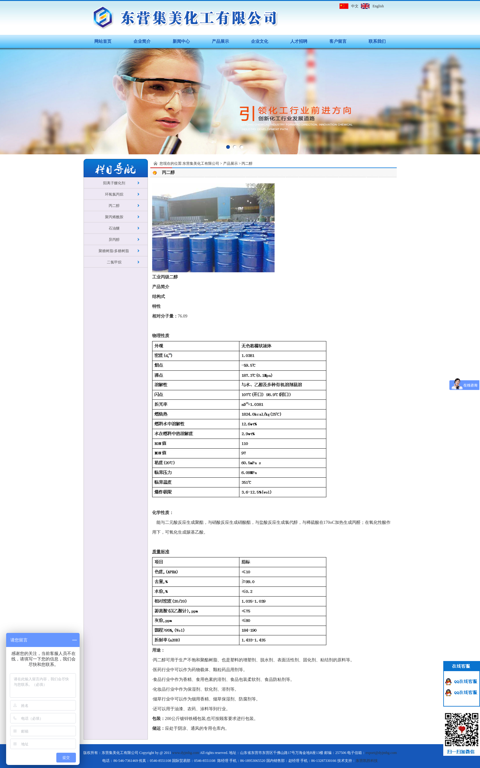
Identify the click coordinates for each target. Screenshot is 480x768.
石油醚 (114, 228)
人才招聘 (298, 41)
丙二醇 (114, 206)
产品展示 (220, 41)
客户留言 (338, 41)
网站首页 (102, 41)
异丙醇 (114, 239)
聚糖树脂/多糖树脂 (114, 251)
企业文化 (259, 41)
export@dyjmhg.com (381, 753)
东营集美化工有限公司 (200, 163)
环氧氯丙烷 (114, 194)
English (378, 6)
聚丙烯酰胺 (114, 217)
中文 (354, 6)
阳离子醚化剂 (114, 183)
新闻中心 (181, 41)
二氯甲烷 (114, 262)
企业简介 (142, 41)
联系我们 (377, 41)
